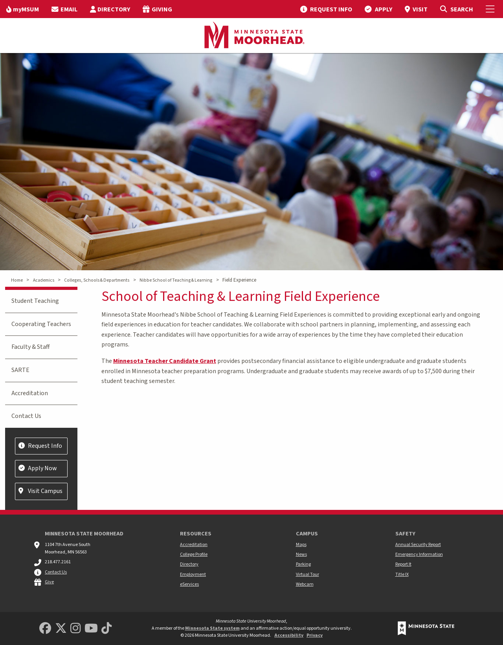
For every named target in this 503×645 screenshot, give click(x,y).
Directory (189, 564)
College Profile (193, 554)
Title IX (402, 574)
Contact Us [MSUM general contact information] (56, 572)
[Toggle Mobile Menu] (491, 9)
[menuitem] (22, 9)
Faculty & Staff (30, 347)
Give (49, 582)
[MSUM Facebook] (45, 628)
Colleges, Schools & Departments (96, 280)
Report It (403, 564)
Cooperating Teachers (41, 324)
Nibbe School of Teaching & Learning (176, 280)
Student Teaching (35, 301)
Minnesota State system (212, 628)
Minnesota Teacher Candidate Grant (164, 361)
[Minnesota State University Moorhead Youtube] (91, 628)
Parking (303, 564)
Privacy (315, 635)
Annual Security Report (418, 544)
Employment (193, 574)
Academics (43, 280)
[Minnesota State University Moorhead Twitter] (61, 628)
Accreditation (29, 393)
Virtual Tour (307, 574)
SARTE (20, 370)
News (301, 554)
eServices (189, 584)
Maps (301, 544)
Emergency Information (419, 554)
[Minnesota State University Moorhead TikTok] (106, 628)
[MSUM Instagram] (75, 628)
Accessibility (288, 635)
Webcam (305, 584)
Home (17, 280)
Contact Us (26, 416)
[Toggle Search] (456, 9)
